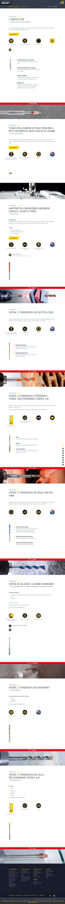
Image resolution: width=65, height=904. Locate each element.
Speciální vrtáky (12, 871)
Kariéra (47, 877)
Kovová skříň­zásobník (25, 879)
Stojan (22, 875)
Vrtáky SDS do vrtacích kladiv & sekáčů (13, 873)
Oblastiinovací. (36, 871)
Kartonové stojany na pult (25, 873)
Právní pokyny (18, 895)
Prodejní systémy (25, 869)
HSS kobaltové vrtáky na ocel (13, 877)
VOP (37, 895)
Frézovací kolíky (12, 880)
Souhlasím (34, 902)
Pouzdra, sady (11, 886)
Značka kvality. (49, 873)
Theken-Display (24, 880)
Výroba (35, 875)
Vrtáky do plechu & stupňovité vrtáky (12, 885)
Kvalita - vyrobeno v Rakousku (37, 873)
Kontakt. (35, 881)
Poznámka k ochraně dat (29, 895)
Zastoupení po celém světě (50, 872)
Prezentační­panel (24, 871)
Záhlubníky (11, 882)
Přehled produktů (15, 6)
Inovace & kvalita (38, 869)
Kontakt (36, 879)
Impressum (11, 895)
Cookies (42, 895)
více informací (14, 34)
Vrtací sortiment (13, 869)
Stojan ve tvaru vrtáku (25, 877)
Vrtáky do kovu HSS (13, 875)
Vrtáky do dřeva (12, 879)
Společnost (48, 869)
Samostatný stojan (25, 876)
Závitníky (11, 881)
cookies (15, 901)
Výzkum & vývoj (37, 876)
